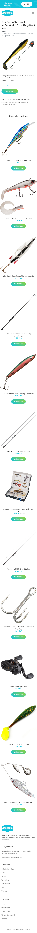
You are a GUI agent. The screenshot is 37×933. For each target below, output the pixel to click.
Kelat (3, 873)
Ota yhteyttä (5, 908)
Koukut (9, 78)
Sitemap (4, 919)
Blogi (3, 904)
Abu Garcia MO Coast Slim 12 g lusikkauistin (18, 394)
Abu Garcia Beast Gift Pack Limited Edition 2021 (18, 510)
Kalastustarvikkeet (16, 76)
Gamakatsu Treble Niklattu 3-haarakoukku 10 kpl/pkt (18, 628)
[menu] (33, 13)
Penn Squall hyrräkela (18, 687)
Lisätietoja (10, 91)
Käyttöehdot (5, 911)
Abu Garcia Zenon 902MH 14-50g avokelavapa (18, 335)
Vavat (3, 887)
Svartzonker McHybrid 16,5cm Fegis (18, 218)
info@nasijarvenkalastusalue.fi (11, 858)
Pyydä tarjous (26, 4)
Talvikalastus (5, 880)
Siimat (3, 876)
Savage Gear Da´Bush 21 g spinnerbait (18, 802)
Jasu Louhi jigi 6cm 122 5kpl (18, 744)
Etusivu (3, 31)
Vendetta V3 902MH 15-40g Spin (18, 569)
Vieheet (4, 891)
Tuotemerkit (27, 76)
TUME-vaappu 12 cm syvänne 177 (18, 161)
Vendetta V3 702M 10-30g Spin (18, 451)
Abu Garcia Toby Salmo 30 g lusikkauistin (18, 276)
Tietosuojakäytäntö (8, 915)
